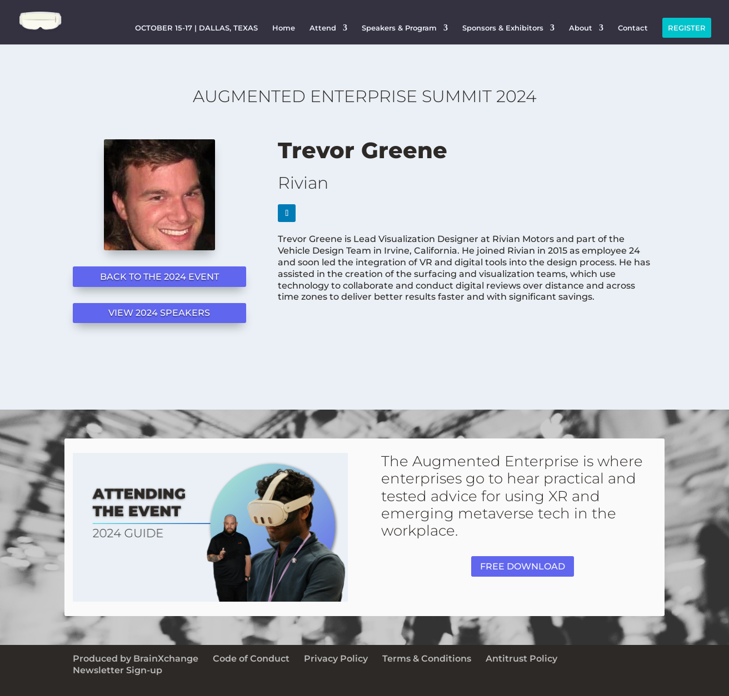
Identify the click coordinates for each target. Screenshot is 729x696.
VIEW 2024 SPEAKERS (159, 312)
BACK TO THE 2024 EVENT (159, 276)
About (580, 28)
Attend (322, 28)
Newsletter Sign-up (117, 670)
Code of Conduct (251, 658)
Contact (633, 28)
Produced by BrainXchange (135, 658)
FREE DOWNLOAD (522, 566)
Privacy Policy (336, 658)
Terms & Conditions (426, 658)
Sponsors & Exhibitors (502, 28)
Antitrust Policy (521, 658)
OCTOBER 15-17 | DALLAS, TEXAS (196, 28)
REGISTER (687, 27)
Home (283, 28)
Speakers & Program (399, 28)
